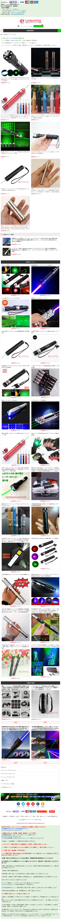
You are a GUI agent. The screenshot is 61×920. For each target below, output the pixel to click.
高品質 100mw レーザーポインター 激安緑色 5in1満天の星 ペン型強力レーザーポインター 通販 (15, 152)
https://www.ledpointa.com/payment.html (12, 830)
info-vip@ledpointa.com (17, 14)
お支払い (18, 816)
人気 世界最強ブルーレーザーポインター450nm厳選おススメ (15, 575)
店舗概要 (5, 816)
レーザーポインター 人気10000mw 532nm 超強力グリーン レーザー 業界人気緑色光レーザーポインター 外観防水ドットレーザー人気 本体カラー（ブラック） (45, 688)
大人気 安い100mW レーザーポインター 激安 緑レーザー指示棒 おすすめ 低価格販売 (45, 152)
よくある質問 (21, 819)
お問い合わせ (38, 819)
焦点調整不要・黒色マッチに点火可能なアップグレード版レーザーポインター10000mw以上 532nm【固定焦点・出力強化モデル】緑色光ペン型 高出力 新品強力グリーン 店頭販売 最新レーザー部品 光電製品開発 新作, (45, 611)
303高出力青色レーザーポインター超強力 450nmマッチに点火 (45, 332)
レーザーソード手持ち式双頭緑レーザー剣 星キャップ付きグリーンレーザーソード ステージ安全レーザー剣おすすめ (45, 646)
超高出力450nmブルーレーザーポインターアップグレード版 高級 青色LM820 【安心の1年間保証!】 (45, 575)
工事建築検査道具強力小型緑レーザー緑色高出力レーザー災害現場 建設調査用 (45, 504)
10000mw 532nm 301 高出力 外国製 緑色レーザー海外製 (44, 538)
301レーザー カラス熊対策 (19, 10)
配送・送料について (26, 816)
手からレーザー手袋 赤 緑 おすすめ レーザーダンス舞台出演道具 (45, 434)
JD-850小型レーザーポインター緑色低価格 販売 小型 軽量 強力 (15, 332)
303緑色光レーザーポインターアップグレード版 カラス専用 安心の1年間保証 (15, 366)
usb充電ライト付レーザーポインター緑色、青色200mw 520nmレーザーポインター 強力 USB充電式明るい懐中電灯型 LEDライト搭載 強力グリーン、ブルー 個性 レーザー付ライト (15, 540)
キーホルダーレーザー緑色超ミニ (39, 400)
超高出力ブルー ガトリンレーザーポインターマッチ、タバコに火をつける (15, 504)
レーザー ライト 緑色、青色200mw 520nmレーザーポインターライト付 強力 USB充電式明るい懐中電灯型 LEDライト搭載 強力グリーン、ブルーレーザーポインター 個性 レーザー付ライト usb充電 (34, 250)
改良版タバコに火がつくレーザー (39, 298)
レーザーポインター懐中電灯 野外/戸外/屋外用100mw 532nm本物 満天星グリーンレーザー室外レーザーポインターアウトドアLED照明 (15, 79)
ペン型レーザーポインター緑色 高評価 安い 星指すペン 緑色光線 (45, 366)
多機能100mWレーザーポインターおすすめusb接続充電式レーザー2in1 (45, 78)
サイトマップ (29, 819)
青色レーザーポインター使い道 (9, 400)
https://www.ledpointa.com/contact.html (11, 836)
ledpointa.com (5, 884)
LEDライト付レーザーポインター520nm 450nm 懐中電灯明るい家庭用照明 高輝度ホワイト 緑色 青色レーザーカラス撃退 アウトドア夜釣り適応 (15, 469)
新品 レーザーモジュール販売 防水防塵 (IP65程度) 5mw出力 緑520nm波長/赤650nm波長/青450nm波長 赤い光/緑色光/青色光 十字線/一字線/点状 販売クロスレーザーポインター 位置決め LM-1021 (16, 688)
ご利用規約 (11, 816)
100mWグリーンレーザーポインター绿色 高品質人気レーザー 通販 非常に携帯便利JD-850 (15, 189)
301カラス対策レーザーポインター (10, 265)
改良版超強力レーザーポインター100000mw (41, 265)
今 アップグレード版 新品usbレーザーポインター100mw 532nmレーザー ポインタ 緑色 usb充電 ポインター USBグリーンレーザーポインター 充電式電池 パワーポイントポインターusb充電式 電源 (15, 116)
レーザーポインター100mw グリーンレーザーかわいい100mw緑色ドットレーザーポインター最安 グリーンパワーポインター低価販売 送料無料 (45, 116)
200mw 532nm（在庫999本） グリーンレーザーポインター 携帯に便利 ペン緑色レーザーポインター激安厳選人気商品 (15, 647)
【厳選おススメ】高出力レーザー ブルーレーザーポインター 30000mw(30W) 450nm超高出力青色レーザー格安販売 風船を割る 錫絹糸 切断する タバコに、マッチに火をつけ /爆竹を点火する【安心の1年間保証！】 (34, 240)
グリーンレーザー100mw (12, 38)
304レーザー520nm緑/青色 (18, 12)
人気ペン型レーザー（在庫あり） (10, 9)
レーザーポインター (8, 45)
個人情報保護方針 (52, 816)
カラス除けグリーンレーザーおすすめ (11, 298)
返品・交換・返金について (40, 816)
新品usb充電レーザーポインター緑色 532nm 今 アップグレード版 (15, 434)
